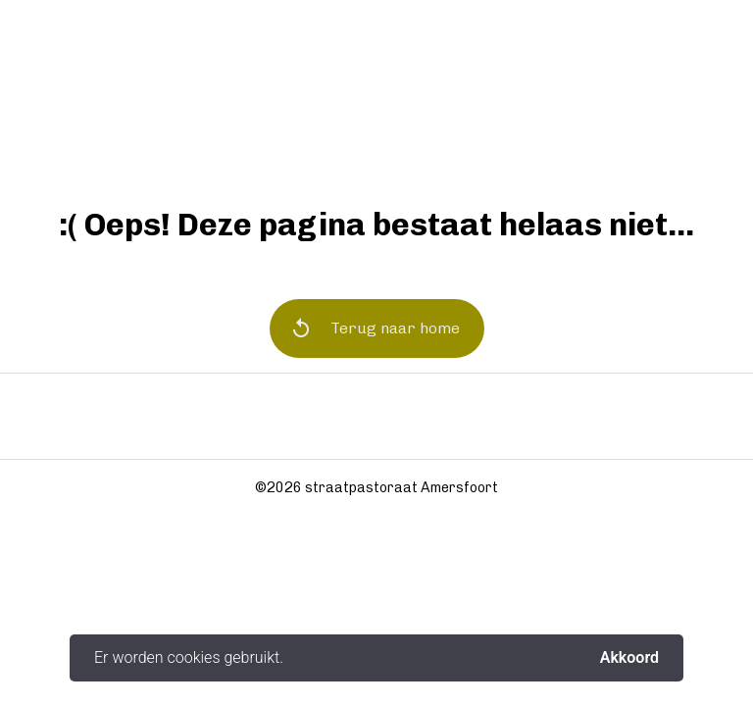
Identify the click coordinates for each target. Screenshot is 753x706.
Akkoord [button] (629, 658)
